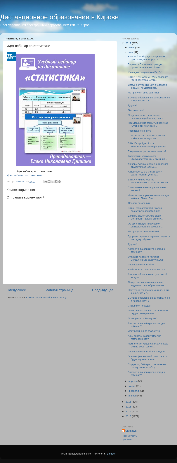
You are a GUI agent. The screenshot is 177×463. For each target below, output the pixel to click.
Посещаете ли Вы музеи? (143, 318)
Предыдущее (102, 290)
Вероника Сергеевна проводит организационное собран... (145, 66)
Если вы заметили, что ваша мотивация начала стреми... (145, 217)
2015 (129, 406)
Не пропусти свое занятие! (143, 92)
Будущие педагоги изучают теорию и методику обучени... (149, 238)
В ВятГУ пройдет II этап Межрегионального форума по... (148, 145)
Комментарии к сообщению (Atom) (46, 297)
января (133, 395)
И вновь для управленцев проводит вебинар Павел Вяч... (148, 197)
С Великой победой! (139, 305)
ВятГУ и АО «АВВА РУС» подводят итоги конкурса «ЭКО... (148, 78)
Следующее (16, 290)
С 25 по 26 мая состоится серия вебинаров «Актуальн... (146, 137)
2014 (129, 411)
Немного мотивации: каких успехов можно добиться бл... (148, 345)
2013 (129, 416)
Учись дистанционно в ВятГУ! (145, 72)
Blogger (111, 453)
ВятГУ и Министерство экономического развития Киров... (149, 181)
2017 (129, 43)
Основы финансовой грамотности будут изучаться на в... (147, 358)
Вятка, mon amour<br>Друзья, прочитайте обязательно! (145, 209)
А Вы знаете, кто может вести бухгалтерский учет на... (145, 173)
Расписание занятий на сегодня (146, 351)
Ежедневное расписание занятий (147, 151)
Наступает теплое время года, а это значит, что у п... (148, 291)
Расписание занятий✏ (141, 264)
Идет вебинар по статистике (24, 175)
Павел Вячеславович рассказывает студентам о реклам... (148, 312)
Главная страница (59, 290)
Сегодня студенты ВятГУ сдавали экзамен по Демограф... (147, 86)
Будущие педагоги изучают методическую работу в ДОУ (146, 258)
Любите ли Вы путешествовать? (146, 269)
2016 (129, 401)
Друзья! (132, 105)
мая (131, 52)
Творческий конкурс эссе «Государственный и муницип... (147, 157)
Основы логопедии (139, 203)
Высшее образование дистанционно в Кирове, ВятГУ (149, 99)
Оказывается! (136, 110)
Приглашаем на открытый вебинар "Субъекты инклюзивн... (148, 124)
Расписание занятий (140, 130)
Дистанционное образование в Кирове (59, 17)
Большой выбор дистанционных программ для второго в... (146, 58)
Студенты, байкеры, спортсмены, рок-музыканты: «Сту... (147, 366)
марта (132, 386)
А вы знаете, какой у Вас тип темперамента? (144, 337)
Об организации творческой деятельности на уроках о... (145, 225)
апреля (133, 381)
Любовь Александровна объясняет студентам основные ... (148, 165)
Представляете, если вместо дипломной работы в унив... (145, 116)
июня (132, 47)
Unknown (131, 430)
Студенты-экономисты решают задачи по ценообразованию (146, 283)
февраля (134, 390)
